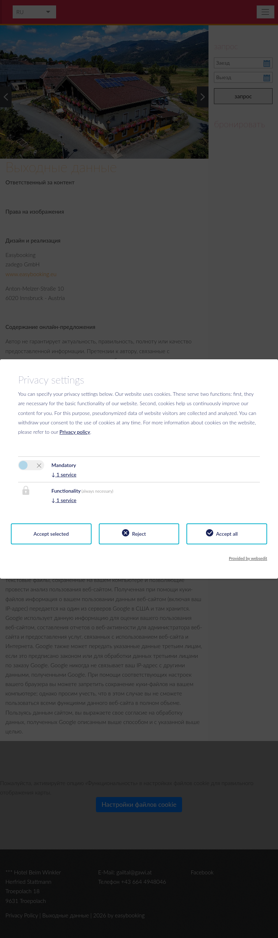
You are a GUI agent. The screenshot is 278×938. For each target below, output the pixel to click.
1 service (63, 474)
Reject (139, 534)
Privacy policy (74, 432)
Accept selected (51, 534)
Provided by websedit (248, 558)
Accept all (227, 534)
